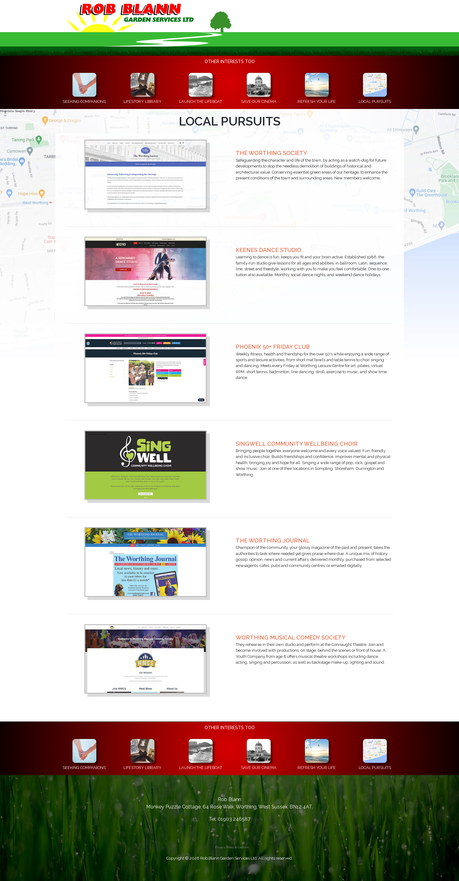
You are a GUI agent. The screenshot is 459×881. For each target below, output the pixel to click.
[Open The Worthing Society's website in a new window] (145, 174)
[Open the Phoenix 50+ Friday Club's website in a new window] (145, 367)
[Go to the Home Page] (151, 23)
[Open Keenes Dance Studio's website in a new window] (145, 270)
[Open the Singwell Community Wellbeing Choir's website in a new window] (145, 464)
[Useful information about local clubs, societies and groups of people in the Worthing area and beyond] (375, 88)
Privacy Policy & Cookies (232, 847)
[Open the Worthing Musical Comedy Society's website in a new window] (145, 658)
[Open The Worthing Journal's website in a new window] (145, 561)
